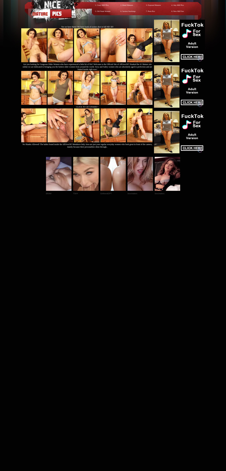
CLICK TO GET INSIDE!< (87, 107)
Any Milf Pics (178, 5)
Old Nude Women (104, 11)
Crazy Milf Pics (103, 5)
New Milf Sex (178, 11)
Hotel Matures (127, 5)
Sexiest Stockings (129, 11)
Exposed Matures (154, 5)
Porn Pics (151, 11)
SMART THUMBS (119, 400)
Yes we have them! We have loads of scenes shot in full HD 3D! (87, 27)
